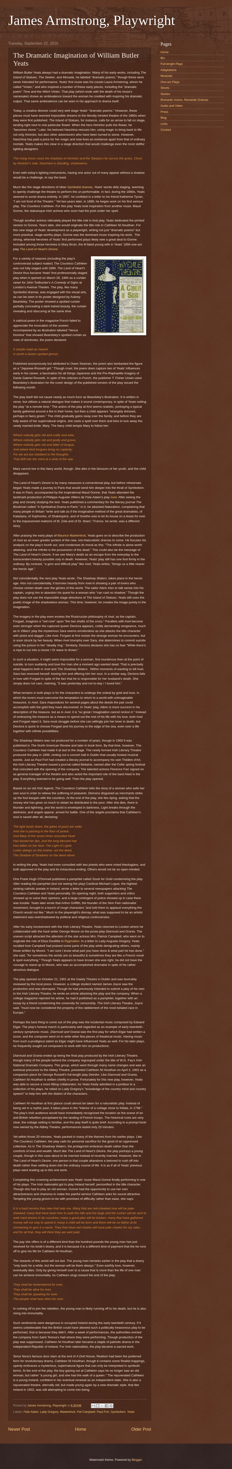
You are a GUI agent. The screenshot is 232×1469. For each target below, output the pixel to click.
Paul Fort (103, 1412)
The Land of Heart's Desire (39, 249)
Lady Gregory (49, 1412)
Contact (166, 129)
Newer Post (19, 1429)
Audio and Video (172, 105)
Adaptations (168, 70)
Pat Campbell (86, 1412)
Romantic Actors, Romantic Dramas (184, 100)
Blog (164, 117)
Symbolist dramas (79, 187)
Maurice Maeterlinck (71, 535)
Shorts (165, 88)
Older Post (141, 1429)
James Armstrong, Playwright (91, 20)
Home (80, 1429)
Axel (114, 497)
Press (164, 112)
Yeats (131, 1412)
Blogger (137, 1459)
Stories (165, 94)
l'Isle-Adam (31, 1412)
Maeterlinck (67, 1412)
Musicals (166, 76)
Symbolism (118, 1412)
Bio (163, 58)
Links (164, 124)
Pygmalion (71, 941)
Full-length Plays (172, 64)
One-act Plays (170, 82)
